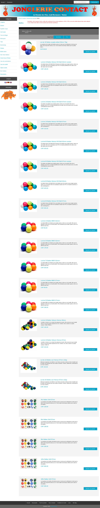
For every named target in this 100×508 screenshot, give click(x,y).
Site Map (75, 502)
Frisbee (2, 48)
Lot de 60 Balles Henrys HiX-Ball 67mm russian (56, 161)
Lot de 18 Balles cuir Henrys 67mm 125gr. (54, 360)
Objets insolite (3, 67)
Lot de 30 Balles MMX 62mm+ (50, 241)
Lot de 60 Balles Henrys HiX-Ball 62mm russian (56, 141)
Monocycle (2, 38)
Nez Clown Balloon (4, 54)
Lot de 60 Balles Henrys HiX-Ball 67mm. (54, 201)
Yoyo (1, 41)
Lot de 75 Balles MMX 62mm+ (50, 260)
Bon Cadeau (3, 71)
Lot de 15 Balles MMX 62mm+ (50, 221)
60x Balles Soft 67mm (48, 419)
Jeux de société (4, 64)
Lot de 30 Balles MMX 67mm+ (50, 300)
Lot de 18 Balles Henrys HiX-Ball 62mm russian (56, 62)
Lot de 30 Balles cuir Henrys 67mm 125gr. (54, 380)
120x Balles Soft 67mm (48, 459)
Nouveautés (34, 502)
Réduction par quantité (31, 18)
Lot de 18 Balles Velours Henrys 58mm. (53, 320)
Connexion (9, 2)
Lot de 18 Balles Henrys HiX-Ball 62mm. (54, 82)
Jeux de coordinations (5, 61)
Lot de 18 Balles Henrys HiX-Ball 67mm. (54, 121)
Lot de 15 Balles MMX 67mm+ (50, 280)
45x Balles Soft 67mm (48, 399)
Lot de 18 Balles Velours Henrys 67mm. (53, 340)
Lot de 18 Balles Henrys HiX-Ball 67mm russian (56, 102)
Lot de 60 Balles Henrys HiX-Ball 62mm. (54, 181)
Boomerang (3, 45)
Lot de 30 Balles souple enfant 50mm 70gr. (54, 42)
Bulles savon (3, 51)
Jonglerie (24, 18)
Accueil (3, 2)
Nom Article (58, 36)
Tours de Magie (4, 35)
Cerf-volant (3, 32)
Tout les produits (43, 502)
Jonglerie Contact (53, 506)
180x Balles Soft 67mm (48, 479)
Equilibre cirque (4, 28)
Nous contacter (52, 502)
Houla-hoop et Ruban (5, 58)
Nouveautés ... (3, 74)
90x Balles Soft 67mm (48, 439)
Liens (69, 502)
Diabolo (2, 25)
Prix (67, 36)
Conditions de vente (61, 502)
